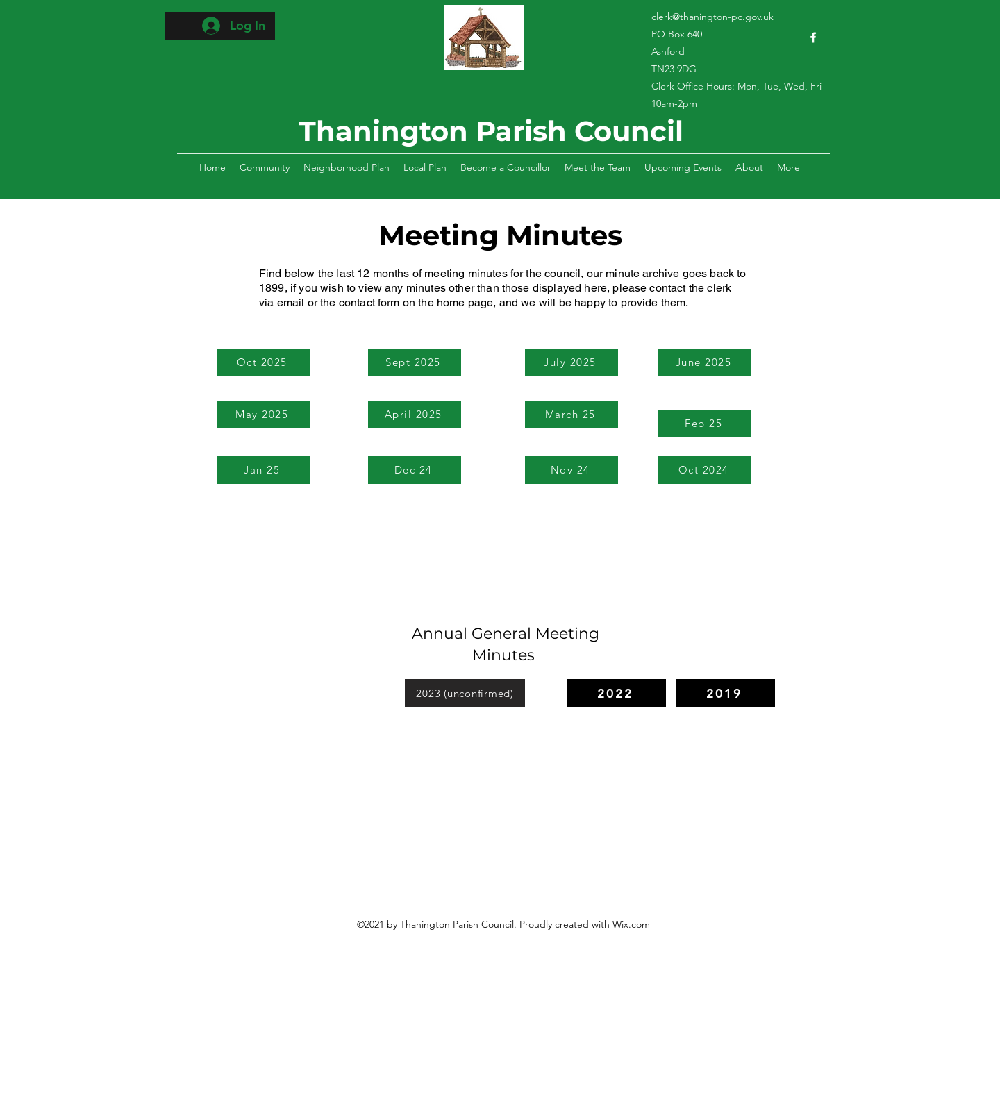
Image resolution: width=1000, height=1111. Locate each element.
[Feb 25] (704, 423)
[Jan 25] (263, 470)
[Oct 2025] (263, 362)
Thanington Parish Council (491, 131)
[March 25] (571, 414)
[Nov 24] (571, 470)
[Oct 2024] (704, 470)
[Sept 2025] (414, 362)
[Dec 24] (414, 470)
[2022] (616, 693)
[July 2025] (571, 362)
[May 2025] (263, 414)
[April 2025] (414, 414)
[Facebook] (813, 37)
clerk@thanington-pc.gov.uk (712, 16)
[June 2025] (704, 362)
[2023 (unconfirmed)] (465, 693)
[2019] (725, 693)
